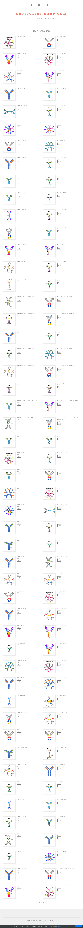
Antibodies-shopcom (41, 14)
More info (60, 926)
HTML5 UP (54, 920)
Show (19, 40)
